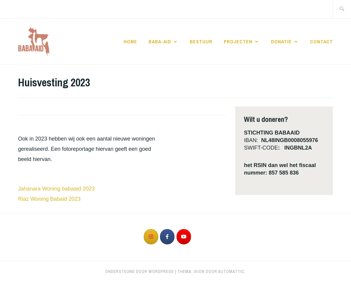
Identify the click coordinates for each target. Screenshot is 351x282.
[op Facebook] (167, 236)
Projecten (238, 41)
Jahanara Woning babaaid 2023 (56, 189)
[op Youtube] (184, 236)
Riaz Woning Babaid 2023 (49, 199)
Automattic (231, 271)
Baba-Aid (160, 41)
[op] (200, 237)
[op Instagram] (151, 236)
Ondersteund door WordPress (139, 271)
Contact (321, 41)
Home (130, 41)
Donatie (281, 41)
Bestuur (201, 41)
